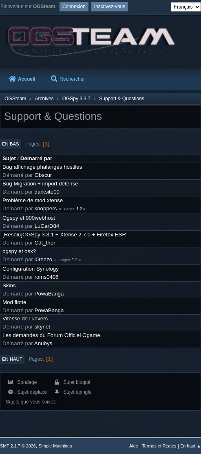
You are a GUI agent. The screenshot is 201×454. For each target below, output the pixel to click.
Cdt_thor (45, 243)
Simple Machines (55, 445)
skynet (43, 327)
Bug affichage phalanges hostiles (42, 167)
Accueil (22, 79)
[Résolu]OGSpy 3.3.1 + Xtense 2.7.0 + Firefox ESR (64, 234)
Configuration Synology (30, 269)
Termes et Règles (159, 445)
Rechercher (68, 79)
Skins (9, 285)
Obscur (43, 175)
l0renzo (44, 259)
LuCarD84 (47, 226)
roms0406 (47, 277)
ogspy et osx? (19, 251)
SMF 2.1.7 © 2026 (18, 445)
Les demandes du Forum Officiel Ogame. (52, 335)
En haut (12, 359)
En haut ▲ (190, 445)
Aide (133, 445)
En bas (10, 143)
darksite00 (47, 192)
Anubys (43, 343)
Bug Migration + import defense (40, 184)
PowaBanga (49, 294)
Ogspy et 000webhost (28, 218)
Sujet (9, 158)
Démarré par (36, 158)
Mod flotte (14, 302)
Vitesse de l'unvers (25, 318)
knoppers (46, 208)
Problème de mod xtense (32, 200)
